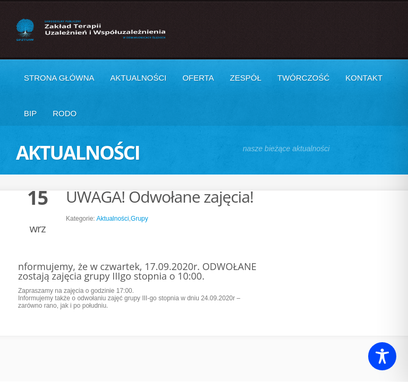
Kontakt (363, 77)
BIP (30, 113)
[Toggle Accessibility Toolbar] (382, 356)
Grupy (139, 218)
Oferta (198, 77)
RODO (64, 113)
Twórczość (303, 77)
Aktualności (138, 77)
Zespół (245, 77)
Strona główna (59, 77)
